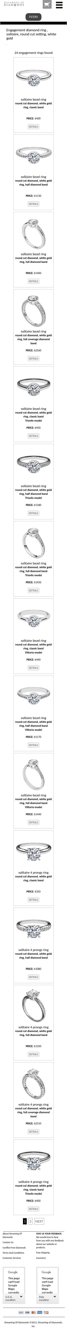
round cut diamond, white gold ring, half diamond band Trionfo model (33, 492)
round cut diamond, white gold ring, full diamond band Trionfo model (33, 569)
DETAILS (33, 126)
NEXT (39, 1221)
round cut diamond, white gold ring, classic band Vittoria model (33, 646)
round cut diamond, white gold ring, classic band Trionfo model (33, 414)
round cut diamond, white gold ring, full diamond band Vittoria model (33, 801)
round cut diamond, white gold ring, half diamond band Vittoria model (33, 723)
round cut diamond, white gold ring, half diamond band (33, 180)
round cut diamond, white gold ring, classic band (33, 103)
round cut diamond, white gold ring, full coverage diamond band (33, 337)
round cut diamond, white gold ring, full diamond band (33, 258)
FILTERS (33, 16)
